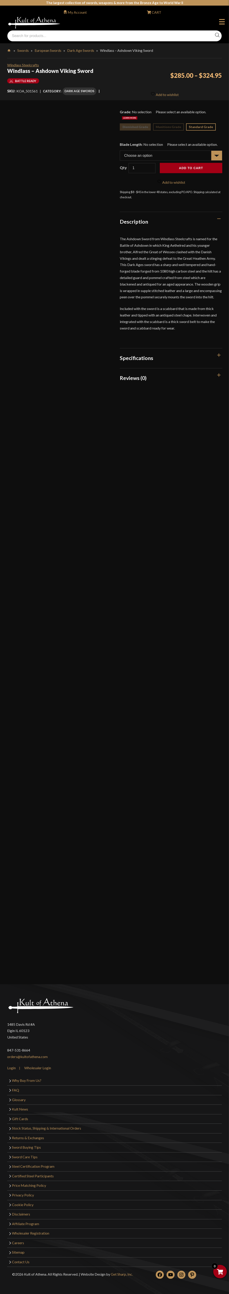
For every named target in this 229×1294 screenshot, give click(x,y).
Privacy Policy (23, 1193)
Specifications (136, 356)
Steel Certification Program (33, 1164)
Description (134, 219)
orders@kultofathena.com (27, 1054)
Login (11, 1066)
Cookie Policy (22, 1202)
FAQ (15, 1088)
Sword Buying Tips (26, 1145)
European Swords (48, 50)
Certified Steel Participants (33, 1174)
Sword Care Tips (25, 1154)
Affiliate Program (25, 1221)
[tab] (171, 219)
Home (9, 49)
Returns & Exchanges (28, 1135)
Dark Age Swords (80, 50)
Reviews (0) (133, 376)
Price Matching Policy (29, 1183)
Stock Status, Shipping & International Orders (46, 1126)
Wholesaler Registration (30, 1231)
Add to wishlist (165, 90)
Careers (18, 1240)
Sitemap (18, 1250)
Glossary (19, 1097)
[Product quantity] (142, 166)
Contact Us (20, 1259)
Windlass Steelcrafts (23, 65)
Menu (222, 22)
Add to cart (191, 166)
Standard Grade (201, 125)
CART (156, 12)
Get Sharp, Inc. (122, 1272)
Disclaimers (21, 1212)
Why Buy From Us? (26, 1078)
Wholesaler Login (37, 1066)
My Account (77, 12)
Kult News (20, 1107)
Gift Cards (20, 1116)
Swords (23, 50)
